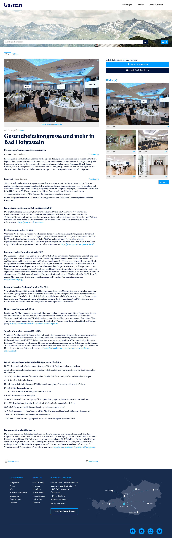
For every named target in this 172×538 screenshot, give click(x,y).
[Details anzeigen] (167, 127)
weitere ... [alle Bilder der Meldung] (164, 182)
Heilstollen (37, 499)
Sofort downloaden (137, 64)
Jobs (11, 489)
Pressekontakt (156, 4)
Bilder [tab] (15, 54)
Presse (12, 486)
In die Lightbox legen (137, 70)
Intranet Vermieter (18, 492)
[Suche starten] (145, 42)
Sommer (36, 486)
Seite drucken (13, 461)
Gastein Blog (38, 482)
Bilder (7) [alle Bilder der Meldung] (111, 80)
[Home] (13, 5)
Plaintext (94, 154)
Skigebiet (36, 489)
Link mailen (93, 461)
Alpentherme (38, 492)
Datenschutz (15, 499)
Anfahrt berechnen (64, 511)
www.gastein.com (58, 503)
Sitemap (13, 502)
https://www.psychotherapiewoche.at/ (77, 244)
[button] (164, 42)
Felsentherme (38, 496)
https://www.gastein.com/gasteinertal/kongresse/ (74, 447)
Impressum (14, 496)
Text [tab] (7, 54)
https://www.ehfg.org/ (13, 279)
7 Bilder (20, 130)
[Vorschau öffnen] (51, 90)
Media (141, 4)
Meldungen (126, 4)
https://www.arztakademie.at (30, 222)
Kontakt (36, 502)
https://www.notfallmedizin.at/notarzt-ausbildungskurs (34, 323)
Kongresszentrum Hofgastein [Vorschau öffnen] (51, 124)
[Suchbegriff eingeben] (76, 42)
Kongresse (14, 482)
